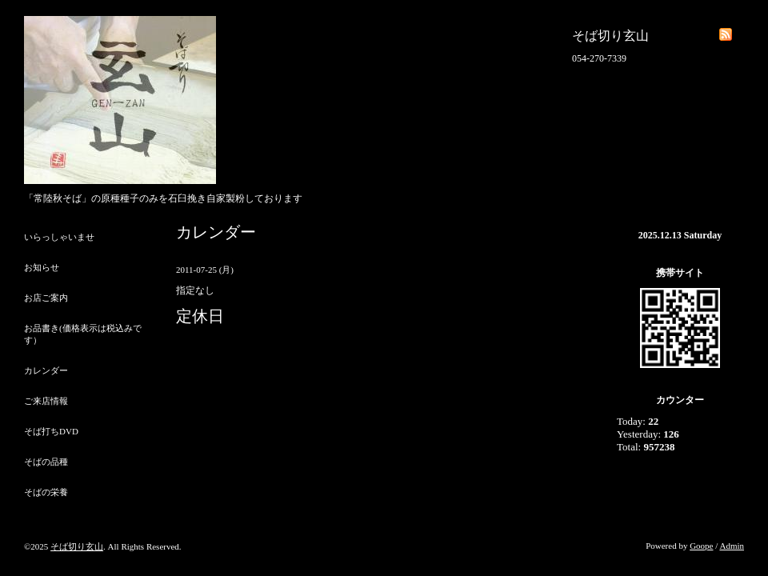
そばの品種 (46, 461)
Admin (731, 545)
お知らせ (41, 267)
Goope (701, 545)
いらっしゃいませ (59, 237)
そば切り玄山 (76, 546)
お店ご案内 (46, 297)
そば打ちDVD (51, 431)
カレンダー (46, 370)
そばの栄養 (46, 492)
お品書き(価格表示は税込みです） (83, 334)
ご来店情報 (46, 401)
